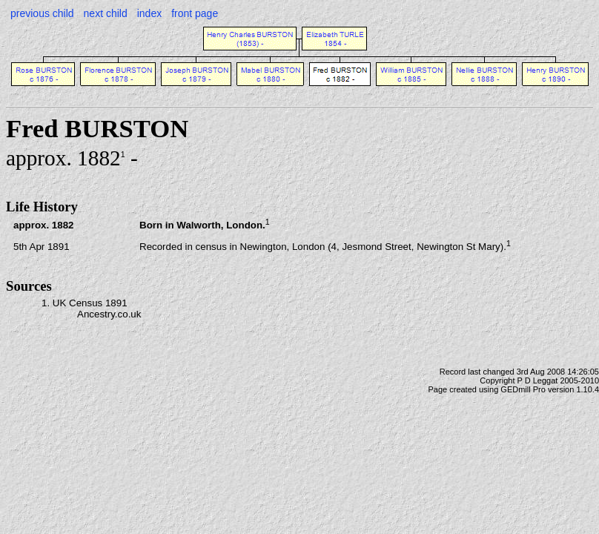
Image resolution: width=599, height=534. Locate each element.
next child (106, 13)
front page (194, 13)
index (149, 13)
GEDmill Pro (523, 389)
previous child (42, 13)
